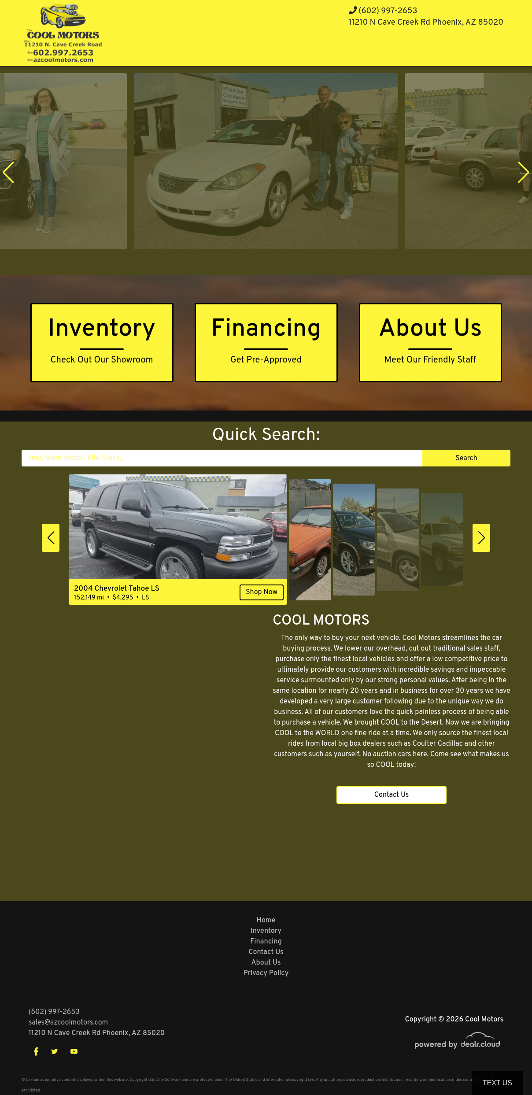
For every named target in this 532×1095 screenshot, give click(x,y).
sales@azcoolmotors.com (68, 1022)
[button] (8, 172)
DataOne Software (164, 1079)
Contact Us (391, 795)
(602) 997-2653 (383, 11)
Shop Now (261, 592)
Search (466, 458)
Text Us (497, 1083)
